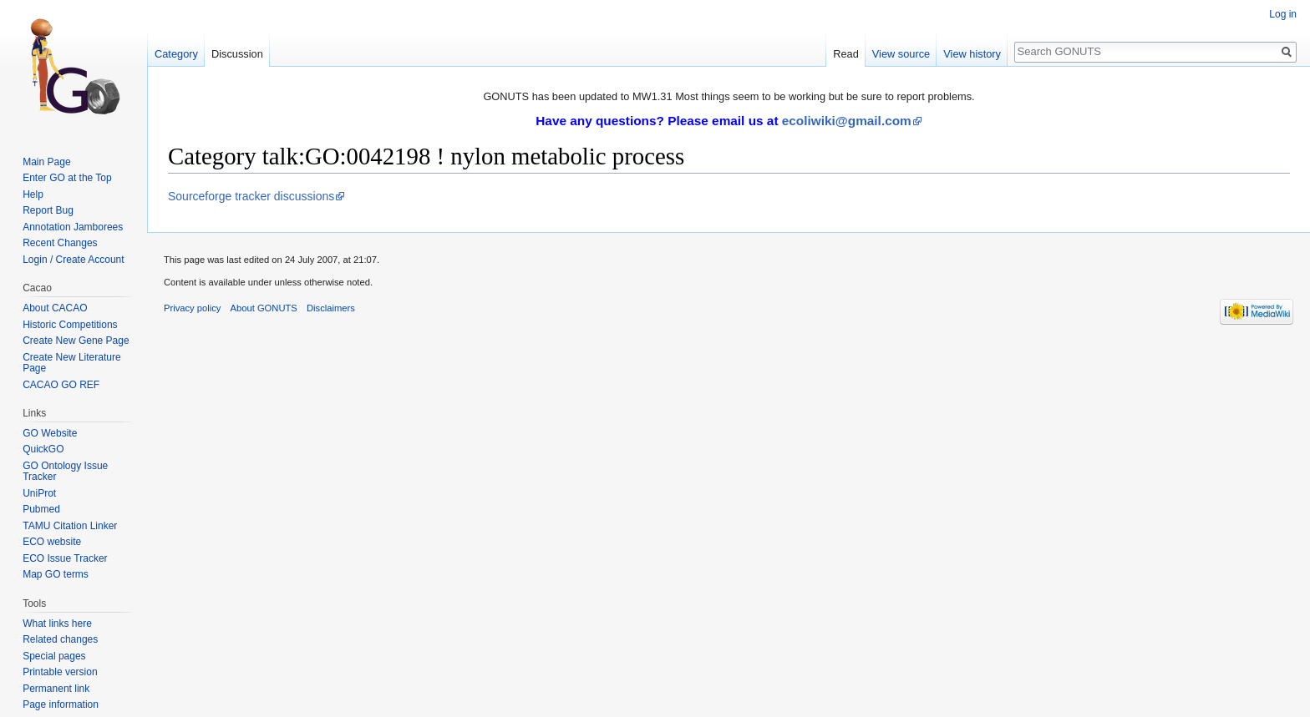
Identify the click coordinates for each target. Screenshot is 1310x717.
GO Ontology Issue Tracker (65, 471)
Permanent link (56, 688)
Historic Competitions (70, 325)
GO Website (50, 433)
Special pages (54, 656)
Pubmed (41, 509)
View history (972, 54)
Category (176, 54)
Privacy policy (192, 308)
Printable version (60, 672)
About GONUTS (264, 308)
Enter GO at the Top (67, 178)
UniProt (39, 493)
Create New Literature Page (71, 363)
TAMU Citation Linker (70, 526)
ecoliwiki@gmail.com (846, 121)
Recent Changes (60, 243)
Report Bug (48, 210)
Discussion (237, 54)
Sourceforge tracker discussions (251, 196)
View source (901, 54)
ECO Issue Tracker (65, 558)
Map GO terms (56, 574)
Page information (61, 704)
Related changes (60, 639)
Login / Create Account (73, 259)
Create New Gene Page (76, 340)
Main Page (46, 162)
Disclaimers (331, 308)
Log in (1283, 14)
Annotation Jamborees (73, 227)
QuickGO (43, 449)
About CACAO (55, 308)
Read (846, 54)
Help (33, 194)
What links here (57, 623)
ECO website (52, 542)
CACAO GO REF (61, 385)
